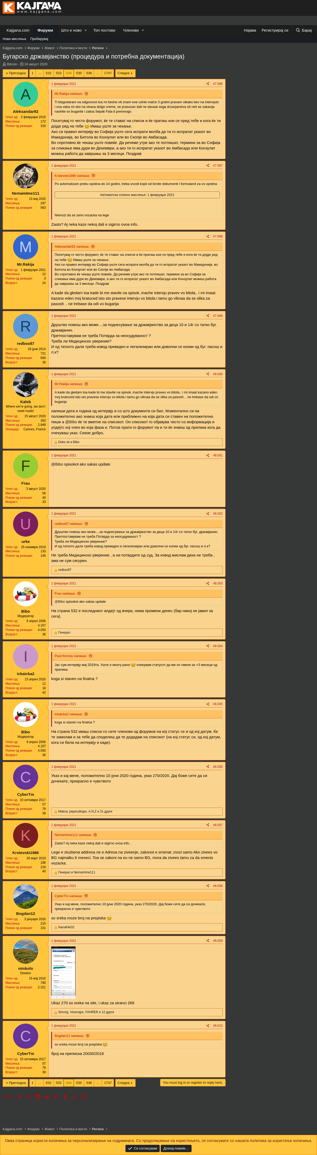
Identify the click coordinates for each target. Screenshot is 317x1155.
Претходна (17, 73)
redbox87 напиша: (69, 524)
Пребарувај (39, 39)
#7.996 (218, 84)
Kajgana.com (18, 30)
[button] (85, 30)
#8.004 (218, 646)
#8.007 (218, 825)
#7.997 (218, 165)
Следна (124, 73)
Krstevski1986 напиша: (72, 176)
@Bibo (71, 422)
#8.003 (218, 583)
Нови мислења (14, 39)
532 (48, 73)
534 (69, 73)
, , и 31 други (85, 811)
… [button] (39, 73)
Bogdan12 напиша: (69, 1036)
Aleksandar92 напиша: (72, 246)
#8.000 (218, 374)
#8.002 (218, 513)
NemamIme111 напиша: (73, 835)
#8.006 (218, 767)
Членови (131, 30)
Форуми (45, 30)
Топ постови (104, 30)
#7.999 (218, 316)
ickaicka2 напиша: (69, 714)
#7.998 (218, 236)
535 (79, 73)
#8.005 (218, 704)
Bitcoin (12, 64)
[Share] (207, 84)
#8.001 (218, 455)
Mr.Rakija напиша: (69, 94)
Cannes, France (35, 429)
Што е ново (71, 30)
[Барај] (303, 30)
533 (59, 73)
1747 (108, 73)
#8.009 (218, 941)
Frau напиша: (65, 593)
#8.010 (218, 1026)
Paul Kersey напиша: (71, 656)
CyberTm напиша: (69, 896)
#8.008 (218, 886)
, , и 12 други (86, 1012)
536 (89, 73)
